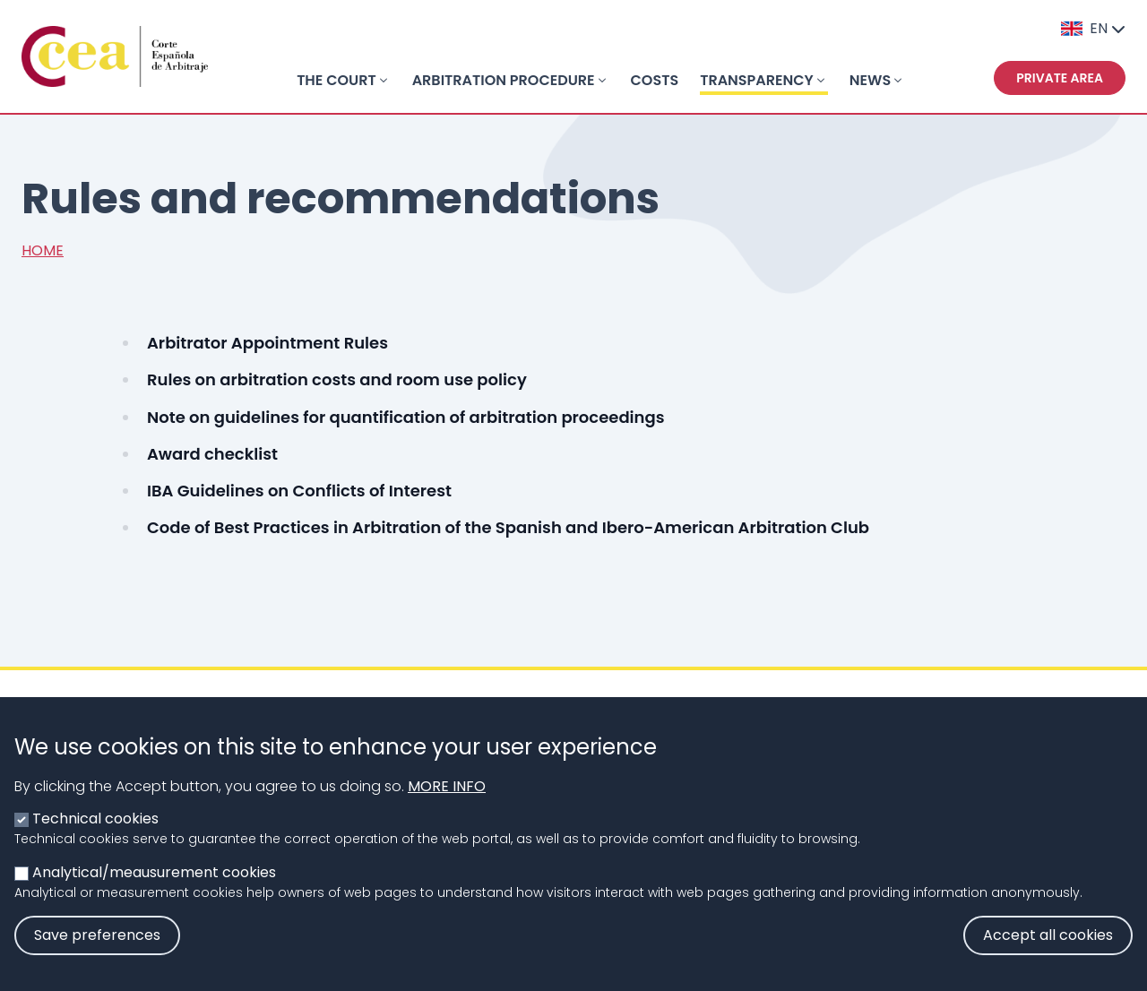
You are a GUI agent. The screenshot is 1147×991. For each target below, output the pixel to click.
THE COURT (336, 80)
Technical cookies (95, 835)
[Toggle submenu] (383, 80)
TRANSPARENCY (757, 80)
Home (43, 250)
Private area (1059, 78)
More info (447, 803)
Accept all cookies (1048, 952)
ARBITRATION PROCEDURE (503, 80)
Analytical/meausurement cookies (154, 889)
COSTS (655, 80)
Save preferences (97, 952)
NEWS (870, 80)
